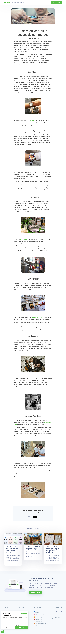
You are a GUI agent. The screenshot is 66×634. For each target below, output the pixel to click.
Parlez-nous (57, 617)
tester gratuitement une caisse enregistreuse (32, 191)
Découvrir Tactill (56, 2)
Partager (29, 516)
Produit (5, 611)
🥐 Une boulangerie (38, 617)
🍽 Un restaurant (38, 621)
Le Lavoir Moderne (37, 317)
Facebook (30, 187)
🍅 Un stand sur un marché (40, 623)
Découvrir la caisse (35, 592)
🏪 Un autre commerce (39, 625)
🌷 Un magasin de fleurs (40, 614)
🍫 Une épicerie (38, 619)
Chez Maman (30, 120)
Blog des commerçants (23, 608)
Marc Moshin (24, 239)
